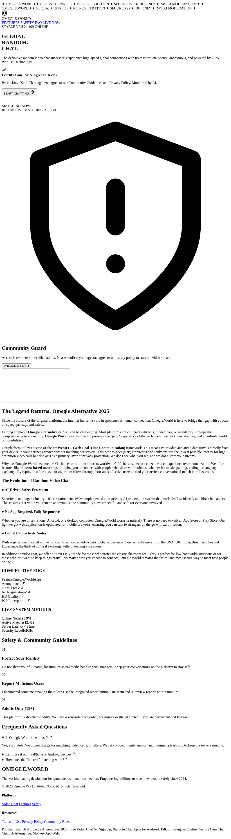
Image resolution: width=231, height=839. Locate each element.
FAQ (38, 23)
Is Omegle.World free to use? (29, 736)
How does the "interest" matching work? (38, 759)
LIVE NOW (52, 23)
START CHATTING (19, 92)
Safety (36, 804)
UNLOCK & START (16, 365)
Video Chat (10, 804)
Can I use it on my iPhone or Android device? (41, 753)
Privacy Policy (32, 821)
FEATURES (11, 23)
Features (25, 804)
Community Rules (57, 821)
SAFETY (27, 23)
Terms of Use (11, 821)
